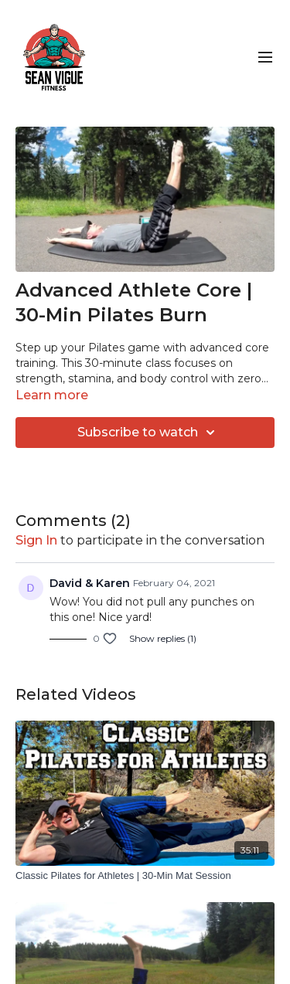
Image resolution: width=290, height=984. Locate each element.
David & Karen (89, 583)
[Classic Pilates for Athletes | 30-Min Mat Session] (145, 876)
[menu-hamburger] (265, 57)
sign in (36, 540)
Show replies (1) (162, 638)
